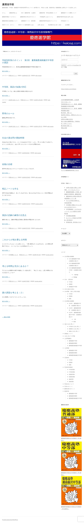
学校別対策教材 (68, 367)
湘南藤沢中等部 (73, 286)
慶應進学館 (8, 4)
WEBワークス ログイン (8, 25)
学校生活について (69, 384)
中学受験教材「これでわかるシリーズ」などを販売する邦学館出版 (72, 211)
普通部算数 (72, 377)
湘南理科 (71, 379)
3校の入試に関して (69, 324)
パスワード (64, 60)
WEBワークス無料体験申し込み (26, 25)
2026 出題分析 (68, 279)
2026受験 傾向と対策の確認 (72, 291)
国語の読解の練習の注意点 (14, 215)
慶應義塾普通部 (73, 343)
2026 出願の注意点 (69, 289)
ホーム (3, 13)
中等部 (70, 282)
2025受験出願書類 (69, 256)
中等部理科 (72, 369)
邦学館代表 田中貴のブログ (73, 222)
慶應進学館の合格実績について (9, 21)
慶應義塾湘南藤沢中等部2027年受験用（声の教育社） (71, 507)
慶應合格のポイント (69, 389)
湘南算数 (71, 381)
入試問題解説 (67, 338)
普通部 (70, 284)
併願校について (68, 333)
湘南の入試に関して (74, 331)
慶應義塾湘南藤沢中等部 (75, 345)
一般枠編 (75, 274)
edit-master (38, 75)
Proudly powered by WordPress (10, 519)
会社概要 (67, 25)
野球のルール (8, 113)
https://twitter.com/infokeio (68, 89)
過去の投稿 (6, 317)
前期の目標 (7, 164)
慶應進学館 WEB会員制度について (48, 13)
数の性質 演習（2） (66, 113)
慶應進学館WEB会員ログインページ (48, 21)
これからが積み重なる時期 (14, 239)
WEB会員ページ (65, 21)
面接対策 (66, 391)
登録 (65, 67)
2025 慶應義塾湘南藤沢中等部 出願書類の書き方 (75, 270)
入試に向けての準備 (69, 336)
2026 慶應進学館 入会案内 (28, 13)
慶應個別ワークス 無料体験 (28, 21)
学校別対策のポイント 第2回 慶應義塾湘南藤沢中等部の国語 (28, 61)
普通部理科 (72, 374)
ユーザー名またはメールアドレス (70, 55)
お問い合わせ (41, 25)
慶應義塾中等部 (73, 341)
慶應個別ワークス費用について (68, 13)
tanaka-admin (39, 204)
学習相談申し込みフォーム (46, 17)
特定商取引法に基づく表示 (54, 25)
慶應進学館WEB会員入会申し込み (65, 17)
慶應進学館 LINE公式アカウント (28, 17)
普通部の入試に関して (75, 329)
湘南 (70, 298)
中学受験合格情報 (70, 216)
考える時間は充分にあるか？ (15, 266)
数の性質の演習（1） (66, 126)
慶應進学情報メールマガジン (9, 17)
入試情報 (66, 348)
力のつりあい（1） (66, 102)
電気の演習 (64, 128)
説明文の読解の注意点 (67, 119)
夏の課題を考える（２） (13, 292)
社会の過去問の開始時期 (13, 137)
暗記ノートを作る (10, 188)
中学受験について (13, 255)
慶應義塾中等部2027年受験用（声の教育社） (71, 473)
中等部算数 (72, 372)
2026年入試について (14, 100)
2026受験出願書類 (69, 301)
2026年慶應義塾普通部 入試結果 (70, 100)
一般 (74, 319)
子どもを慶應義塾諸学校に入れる (70, 170)
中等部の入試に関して (75, 326)
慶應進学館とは (13, 13)
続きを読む (6, 71)
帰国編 (75, 277)
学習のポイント (13, 75)
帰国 (74, 321)
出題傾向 (66, 357)
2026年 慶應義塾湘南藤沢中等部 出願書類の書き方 (75, 315)
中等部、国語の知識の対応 (14, 86)
